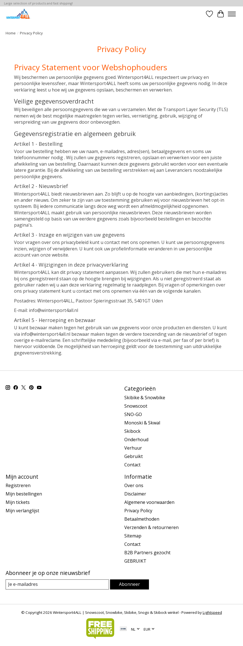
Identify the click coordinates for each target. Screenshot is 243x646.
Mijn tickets (18, 502)
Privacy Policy (138, 511)
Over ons (133, 485)
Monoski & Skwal (142, 423)
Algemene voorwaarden (149, 502)
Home (11, 33)
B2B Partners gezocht (147, 552)
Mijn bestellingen (24, 494)
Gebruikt (133, 456)
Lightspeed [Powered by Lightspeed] (212, 612)
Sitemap (132, 536)
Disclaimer (135, 494)
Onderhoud (136, 439)
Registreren (18, 485)
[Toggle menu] (231, 14)
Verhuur (133, 448)
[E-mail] (57, 584)
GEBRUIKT (135, 561)
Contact (132, 465)
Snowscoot (135, 406)
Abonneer (129, 584)
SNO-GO (133, 414)
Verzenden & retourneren (151, 527)
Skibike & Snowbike (144, 397)
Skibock (132, 431)
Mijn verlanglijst (22, 511)
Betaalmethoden (141, 519)
